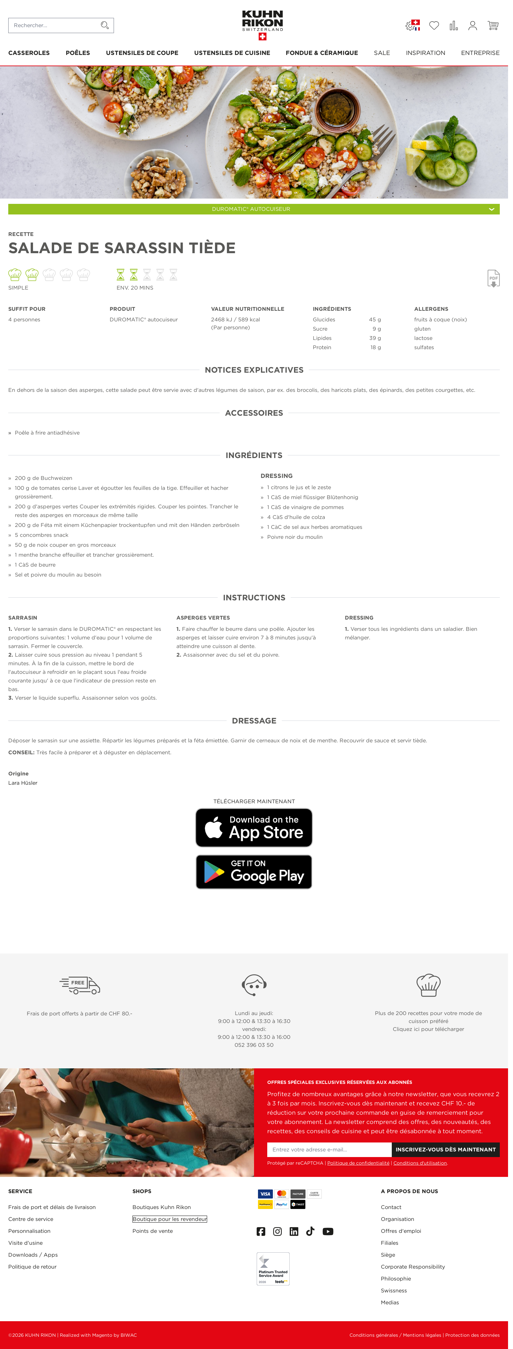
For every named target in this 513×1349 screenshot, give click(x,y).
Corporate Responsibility (413, 1267)
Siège (388, 1255)
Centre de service (30, 1219)
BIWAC (129, 1335)
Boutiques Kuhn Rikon (161, 1207)
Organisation (397, 1219)
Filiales (389, 1243)
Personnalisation (29, 1231)
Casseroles (29, 52)
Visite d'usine (25, 1243)
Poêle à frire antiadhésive (47, 433)
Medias (390, 1302)
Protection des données (472, 1335)
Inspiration (425, 52)
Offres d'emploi (401, 1231)
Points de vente (152, 1231)
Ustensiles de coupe (142, 52)
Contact (391, 1207)
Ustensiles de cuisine (232, 52)
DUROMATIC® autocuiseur (144, 319)
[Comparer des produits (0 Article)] (453, 25)
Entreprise (480, 52)
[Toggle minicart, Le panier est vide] (493, 25)
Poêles (78, 52)
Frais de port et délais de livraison (52, 1207)
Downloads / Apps (33, 1255)
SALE (382, 52)
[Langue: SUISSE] (413, 25)
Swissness (394, 1290)
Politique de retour (32, 1267)
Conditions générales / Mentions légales (395, 1335)
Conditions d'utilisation (420, 1163)
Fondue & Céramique (322, 52)
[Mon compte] (472, 26)
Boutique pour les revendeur (170, 1219)
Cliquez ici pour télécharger (428, 1029)
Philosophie (396, 1279)
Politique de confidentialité (358, 1163)
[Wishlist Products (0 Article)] (434, 25)
